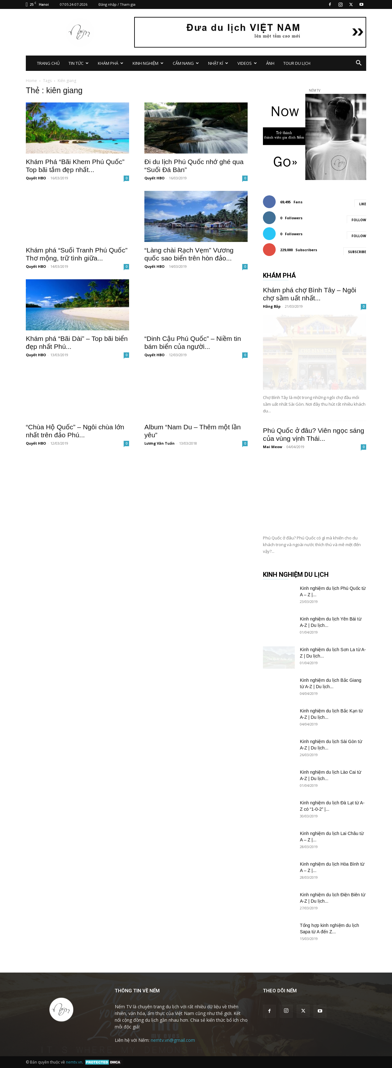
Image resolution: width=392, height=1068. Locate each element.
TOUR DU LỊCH (296, 63)
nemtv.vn (74, 1062)
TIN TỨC (79, 63)
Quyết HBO (36, 178)
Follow (359, 220)
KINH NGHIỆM (148, 63)
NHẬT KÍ (218, 63)
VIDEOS (247, 63)
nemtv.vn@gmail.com (173, 1040)
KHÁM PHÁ (110, 63)
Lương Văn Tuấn (159, 443)
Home (31, 80)
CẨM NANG (186, 63)
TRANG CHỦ (48, 63)
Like (362, 204)
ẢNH (270, 63)
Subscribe (357, 252)
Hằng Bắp (271, 306)
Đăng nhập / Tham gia (116, 4)
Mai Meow (272, 446)
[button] (358, 64)
